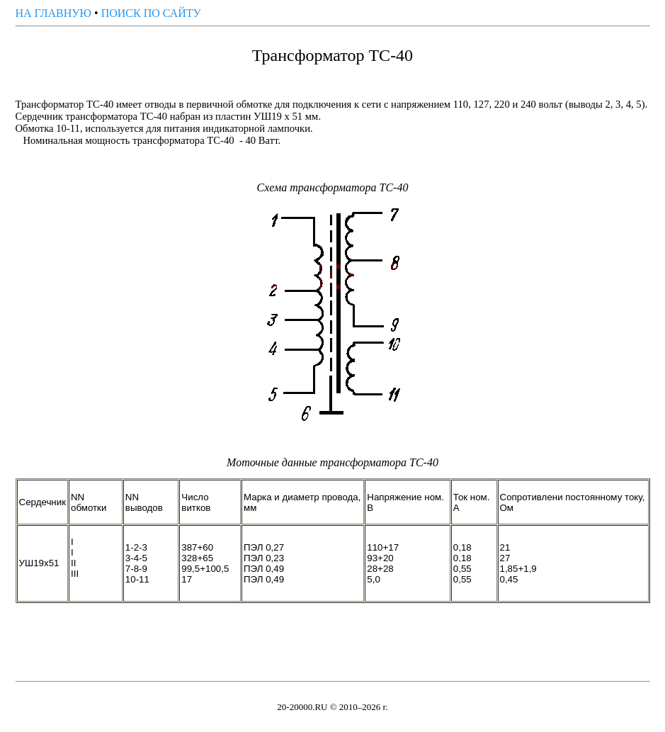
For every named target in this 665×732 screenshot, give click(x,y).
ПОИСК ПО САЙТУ (151, 13)
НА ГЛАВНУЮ (54, 13)
